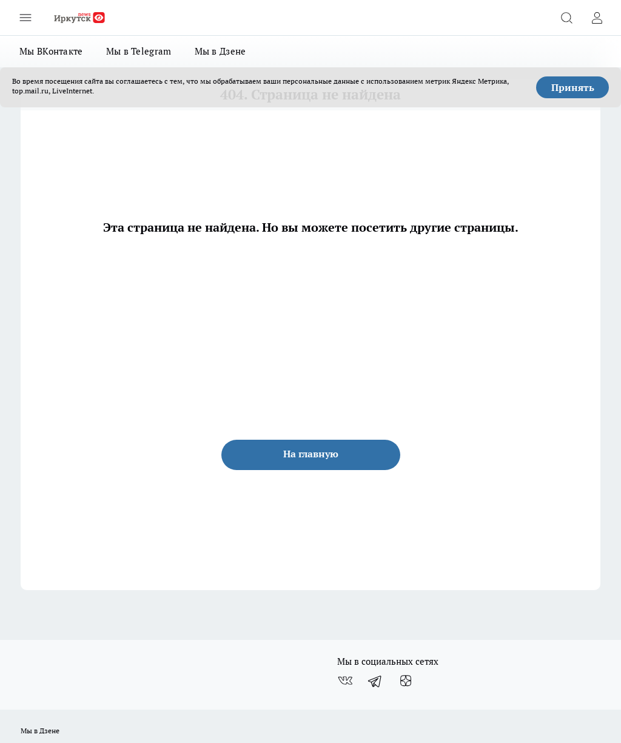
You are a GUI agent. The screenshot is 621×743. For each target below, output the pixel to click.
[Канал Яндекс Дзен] (406, 681)
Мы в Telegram (139, 51)
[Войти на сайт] (597, 17)
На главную (310, 454)
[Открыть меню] (25, 17)
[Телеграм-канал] (375, 681)
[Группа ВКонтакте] (345, 681)
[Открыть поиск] (566, 17)
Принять (572, 87)
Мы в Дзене (220, 51)
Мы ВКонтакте (51, 51)
